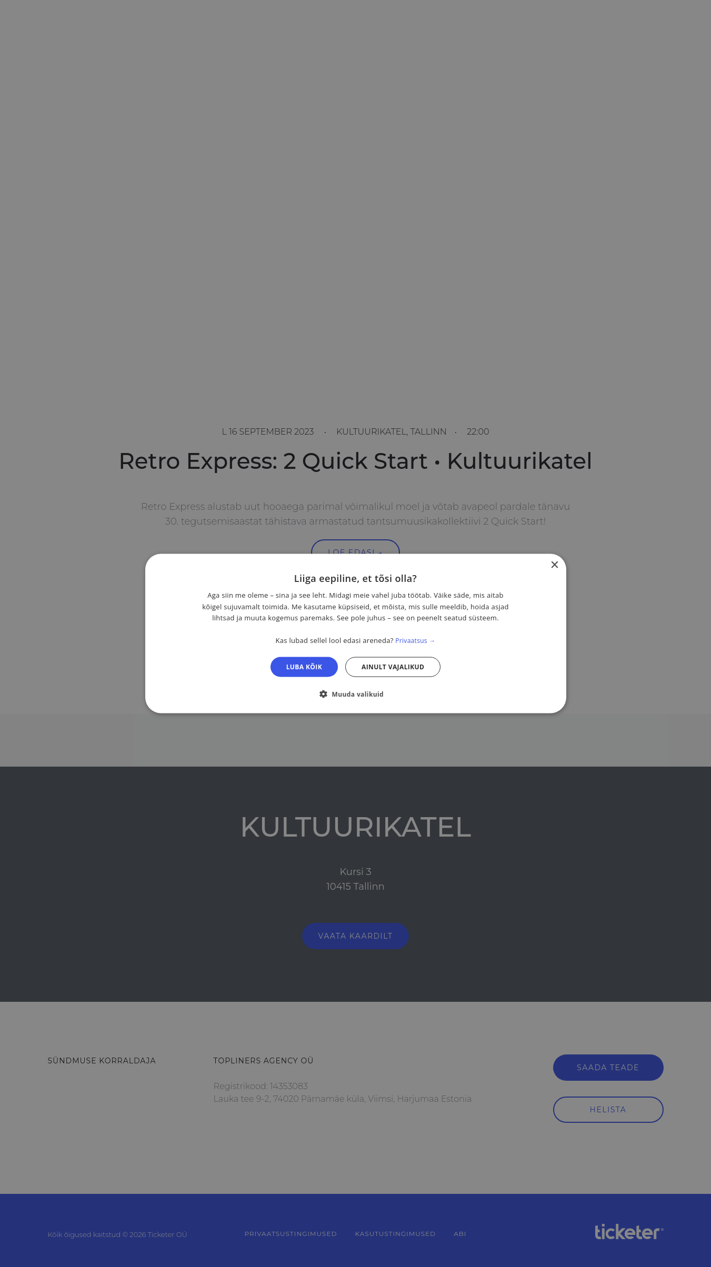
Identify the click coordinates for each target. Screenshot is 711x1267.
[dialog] (355, 633)
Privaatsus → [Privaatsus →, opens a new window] (415, 640)
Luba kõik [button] (304, 666)
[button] (355, 693)
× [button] (554, 565)
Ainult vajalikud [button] (393, 666)
